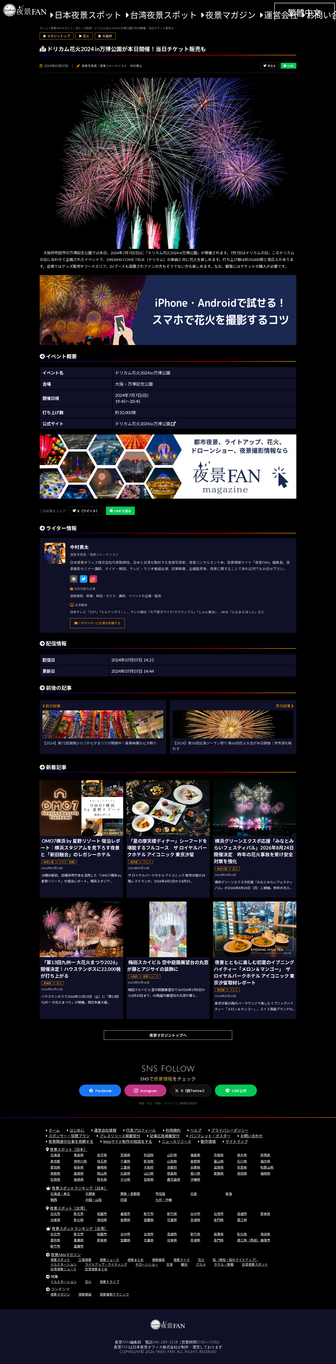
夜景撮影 (158, 1260)
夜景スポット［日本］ (68, 1149)
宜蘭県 (149, 1220)
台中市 (195, 1214)
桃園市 (102, 1214)
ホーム (54, 1130)
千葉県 (125, 1161)
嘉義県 (79, 1240)
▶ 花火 (84, 36)
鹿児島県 (173, 1179)
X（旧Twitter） (190, 1091)
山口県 (149, 1173)
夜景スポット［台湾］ (68, 1208)
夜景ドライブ (109, 1282)
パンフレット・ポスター (210, 1136)
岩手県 (102, 1155)
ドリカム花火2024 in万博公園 (145, 423)
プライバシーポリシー (229, 1130)
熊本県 (102, 1179)
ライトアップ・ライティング (106, 1264)
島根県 (79, 1173)
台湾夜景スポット (163, 15)
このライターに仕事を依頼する (97, 623)
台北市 (55, 1214)
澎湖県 (195, 1220)
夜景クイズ (181, 1260)
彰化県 (79, 1220)
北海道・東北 (60, 1194)
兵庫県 (195, 1167)
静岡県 (102, 1167)
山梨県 (172, 1161)
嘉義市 (79, 1246)
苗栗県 (125, 1220)
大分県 (125, 1179)
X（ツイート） (86, 511)
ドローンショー (146, 1264)
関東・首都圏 (130, 1194)
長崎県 (79, 1179)
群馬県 (265, 1155)
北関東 (90, 1194)
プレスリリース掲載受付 (119, 1136)
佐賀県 (55, 1179)
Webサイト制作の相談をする (127, 1141)
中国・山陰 (93, 1200)
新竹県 (172, 1214)
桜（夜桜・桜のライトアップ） (235, 1260)
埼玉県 (102, 1161)
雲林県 (55, 1240)
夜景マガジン (230, 15)
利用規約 (173, 1130)
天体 (169, 1264)
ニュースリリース (176, 1141)
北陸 (193, 1194)
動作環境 (208, 1141)
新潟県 (149, 1161)
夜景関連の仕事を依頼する (71, 1141)
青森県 (79, 1155)
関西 (53, 1200)
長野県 (195, 1161)
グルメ (201, 1264)
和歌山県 (266, 1167)
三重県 (125, 1167)
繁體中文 (304, 12)
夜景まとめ (135, 1260)
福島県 (195, 1155)
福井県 (265, 1161)
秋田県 (149, 1155)
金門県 (219, 1220)
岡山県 (102, 1173)
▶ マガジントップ (56, 36)
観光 (184, 1264)
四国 (123, 1200)
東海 (228, 1194)
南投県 (102, 1220)
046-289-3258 (165, 1342)
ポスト (269, 66)
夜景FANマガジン (66, 1254)
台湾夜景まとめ (96, 1269)
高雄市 (242, 1214)
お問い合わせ (251, 1136)
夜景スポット (60, 1260)
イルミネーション (63, 1264)
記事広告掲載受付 (165, 1136)
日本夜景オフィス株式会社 (155, 1347)
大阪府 (149, 1167)
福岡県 (265, 1173)
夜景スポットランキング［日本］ (80, 1188)
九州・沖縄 (163, 1200)
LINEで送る (120, 511)
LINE (289, 65)
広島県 (125, 1173)
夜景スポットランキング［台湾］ (80, 1228)
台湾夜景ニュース (63, 1269)
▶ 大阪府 (105, 36)
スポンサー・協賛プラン (69, 1136)
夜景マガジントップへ (168, 1035)
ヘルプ (195, 1130)
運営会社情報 (105, 1130)
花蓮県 (172, 1220)
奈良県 (242, 1167)
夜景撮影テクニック (114, 1294)
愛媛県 (219, 1173)
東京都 (55, 1161)
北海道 (55, 1155)
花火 (201, 1260)
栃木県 (242, 1155)
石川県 (242, 1161)
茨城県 (219, 1155)
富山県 (219, 1161)
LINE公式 (235, 1091)
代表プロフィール (141, 1130)
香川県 (195, 1173)
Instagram (145, 1091)
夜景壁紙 (84, 1294)
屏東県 (265, 1214)
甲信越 (160, 1194)
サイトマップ (236, 1141)
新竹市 (149, 1214)
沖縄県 (195, 1179)
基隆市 (125, 1214)
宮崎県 (149, 1179)
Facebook (100, 1091)
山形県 (172, 1155)
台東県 (55, 1220)
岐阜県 (79, 1167)
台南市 (219, 1214)
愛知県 (55, 1167)
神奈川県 (80, 1161)
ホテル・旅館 (224, 1264)
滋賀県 (219, 1167)
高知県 (242, 1173)
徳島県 (172, 1173)
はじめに (77, 1130)
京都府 (172, 1167)
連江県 (242, 1220)
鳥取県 (55, 1173)
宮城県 (125, 1155)
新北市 (79, 1214)
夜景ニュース (109, 1260)
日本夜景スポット (88, 15)
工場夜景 (84, 1260)
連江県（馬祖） (248, 1240)
